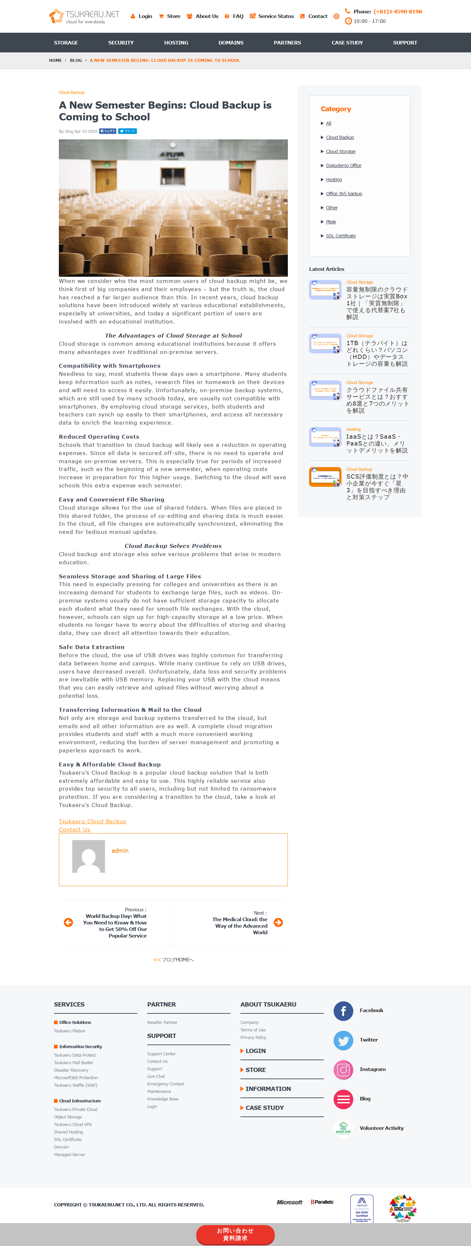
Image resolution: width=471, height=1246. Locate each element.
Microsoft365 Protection (76, 1078)
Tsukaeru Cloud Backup (93, 821)
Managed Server (69, 1154)
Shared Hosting (68, 1132)
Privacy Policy (253, 1037)
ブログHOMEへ (173, 959)
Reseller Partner (162, 1022)
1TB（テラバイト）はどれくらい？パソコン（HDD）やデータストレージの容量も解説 (377, 353)
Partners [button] (287, 42)
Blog (76, 60)
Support (405, 42)
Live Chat (156, 1076)
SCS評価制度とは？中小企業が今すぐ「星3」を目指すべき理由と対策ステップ (377, 486)
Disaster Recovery (71, 1070)
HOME (55, 60)
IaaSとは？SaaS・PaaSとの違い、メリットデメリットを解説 (377, 443)
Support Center (161, 1054)
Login (152, 1106)
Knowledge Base (162, 1099)
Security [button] (120, 42)
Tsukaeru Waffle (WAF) (75, 1085)
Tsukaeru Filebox (69, 1031)
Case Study (347, 42)
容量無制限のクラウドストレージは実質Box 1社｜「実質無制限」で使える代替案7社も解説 (377, 303)
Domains (230, 42)
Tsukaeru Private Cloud (75, 1109)
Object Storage (68, 1117)
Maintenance (159, 1091)
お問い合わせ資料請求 (235, 1234)
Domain (61, 1147)
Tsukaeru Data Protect (75, 1055)
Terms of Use (253, 1030)
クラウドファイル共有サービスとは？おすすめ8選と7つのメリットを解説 (378, 400)
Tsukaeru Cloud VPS (73, 1124)
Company (249, 1022)
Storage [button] (66, 42)
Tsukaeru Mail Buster (73, 1063)
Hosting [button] (176, 42)
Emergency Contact (165, 1084)
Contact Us (74, 829)
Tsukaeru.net (107, 1204)
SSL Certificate (67, 1139)
